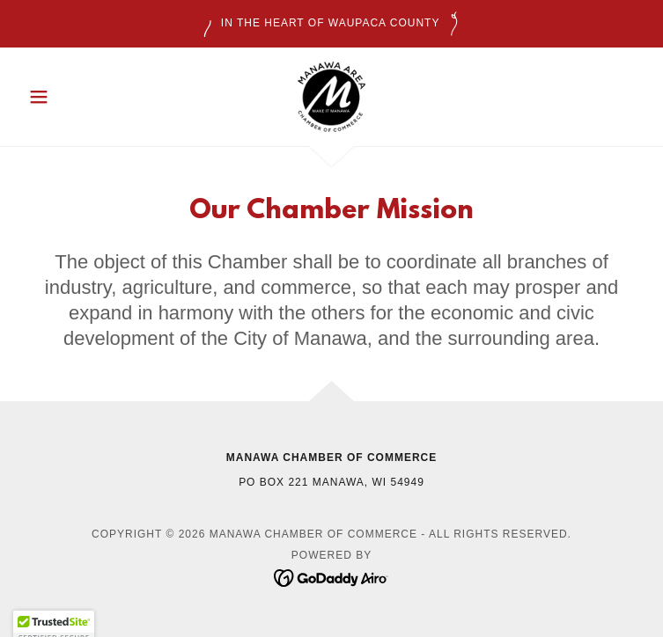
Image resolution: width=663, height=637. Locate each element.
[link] (331, 97)
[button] (67, 96)
